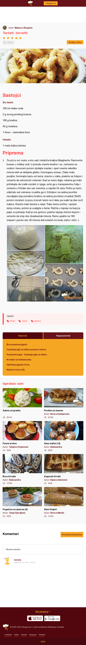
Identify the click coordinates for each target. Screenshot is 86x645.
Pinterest (42, 635)
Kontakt (61, 627)
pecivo (38, 321)
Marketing (52, 627)
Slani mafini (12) (63, 436)
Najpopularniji (63, 335)
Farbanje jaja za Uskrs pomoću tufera (26, 349)
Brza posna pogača (17, 344)
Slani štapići (63, 502)
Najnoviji (22, 335)
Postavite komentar (72, 534)
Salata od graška (22, 403)
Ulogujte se (51, 3)
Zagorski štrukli (63, 469)
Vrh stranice (42, 611)
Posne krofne (22, 436)
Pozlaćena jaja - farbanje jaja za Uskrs (27, 354)
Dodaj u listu (75, 42)
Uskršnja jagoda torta (18, 364)
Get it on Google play (52, 618)
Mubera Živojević (24, 27)
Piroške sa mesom (63, 403)
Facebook (8, 635)
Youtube (24, 635)
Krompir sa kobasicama (19, 359)
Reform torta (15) (16, 369)
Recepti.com (6, 627)
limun (12, 321)
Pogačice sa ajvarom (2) (22, 502)
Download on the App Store (35, 618)
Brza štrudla (22, 469)
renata (17, 559)
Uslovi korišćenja (40, 627)
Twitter (16, 635)
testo (24, 321)
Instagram (33, 635)
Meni (43, 642)
